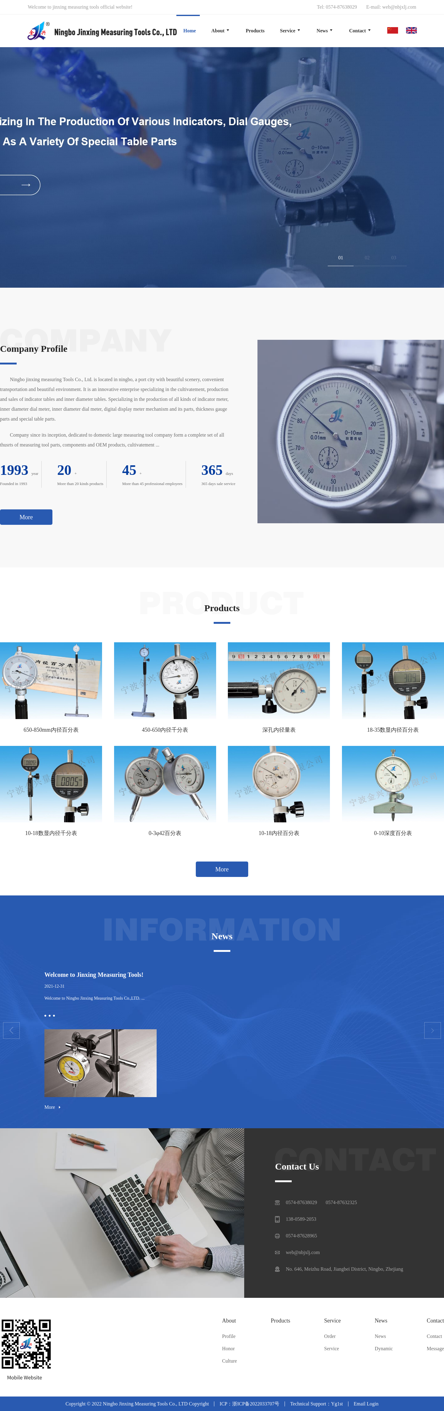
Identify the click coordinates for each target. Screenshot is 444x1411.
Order (329, 1336)
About (229, 1320)
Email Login (366, 1403)
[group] (222, 167)
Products (280, 1320)
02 (367, 257)
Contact (435, 1320)
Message (435, 1348)
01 (340, 257)
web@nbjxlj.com (399, 7)
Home (189, 30)
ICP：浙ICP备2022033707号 (249, 1403)
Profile (229, 1336)
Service (332, 1320)
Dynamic (384, 1348)
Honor (228, 1348)
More (26, 517)
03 (393, 257)
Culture (229, 1361)
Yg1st (337, 1403)
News (381, 1320)
